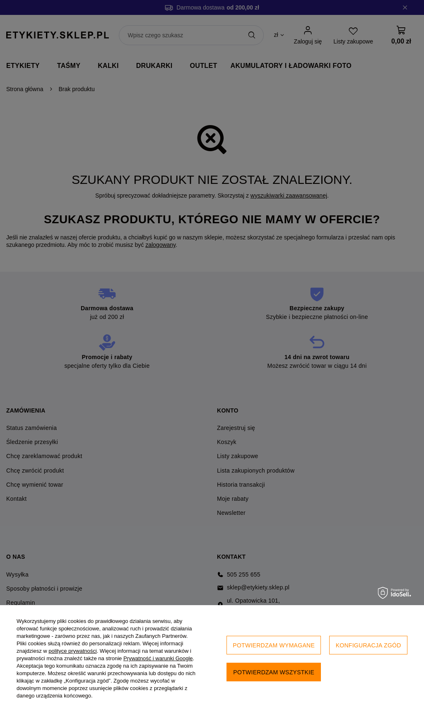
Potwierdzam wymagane (274, 645)
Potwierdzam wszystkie (273, 672)
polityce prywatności (72, 651)
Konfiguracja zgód (368, 645)
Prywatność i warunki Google (158, 658)
